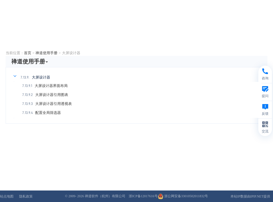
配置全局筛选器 (48, 113)
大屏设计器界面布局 (51, 86)
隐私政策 (26, 196)
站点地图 (7, 196)
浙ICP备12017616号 (143, 196)
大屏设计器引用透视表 (53, 104)
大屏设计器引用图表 (51, 95)
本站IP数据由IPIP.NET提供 (250, 196)
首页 (27, 53)
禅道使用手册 (46, 53)
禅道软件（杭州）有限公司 (105, 196)
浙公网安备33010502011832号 (183, 196)
